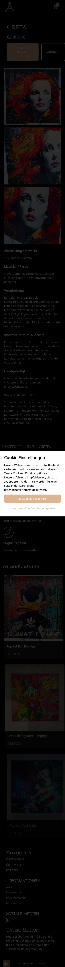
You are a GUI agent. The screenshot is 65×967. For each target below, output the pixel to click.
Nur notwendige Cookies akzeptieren (33, 508)
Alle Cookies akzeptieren (32, 499)
